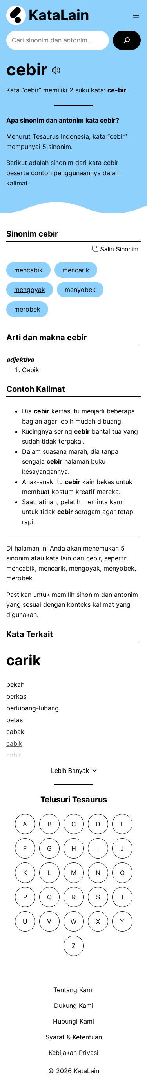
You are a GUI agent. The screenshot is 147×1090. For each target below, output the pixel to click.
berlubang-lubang (32, 708)
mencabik (28, 270)
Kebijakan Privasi (73, 1053)
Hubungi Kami (73, 1021)
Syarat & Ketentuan (73, 1037)
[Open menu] (136, 15)
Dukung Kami (73, 1005)
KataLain (59, 15)
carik (23, 660)
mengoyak (29, 290)
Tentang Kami (73, 990)
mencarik (75, 270)
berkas (16, 696)
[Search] (127, 40)
